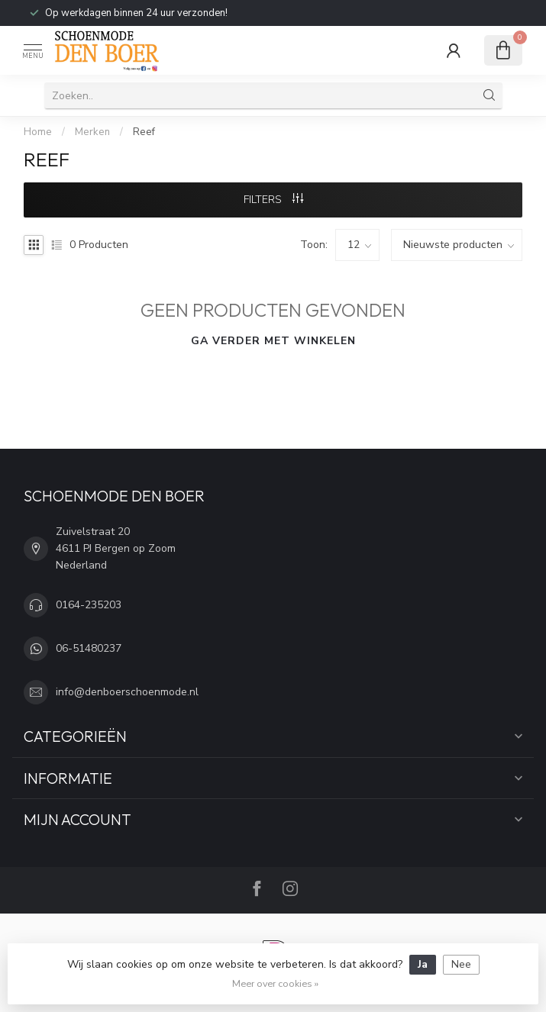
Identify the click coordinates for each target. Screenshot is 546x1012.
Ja (423, 964)
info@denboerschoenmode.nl (127, 692)
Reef (144, 132)
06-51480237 (88, 648)
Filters (273, 199)
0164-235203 (88, 605)
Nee (461, 964)
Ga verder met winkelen (273, 341)
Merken (92, 132)
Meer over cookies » (275, 983)
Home (38, 132)
